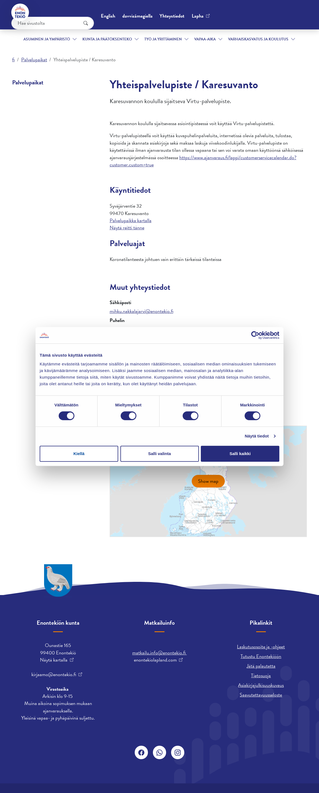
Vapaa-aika (200, 32)
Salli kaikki (240, 453)
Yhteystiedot (53, 12)
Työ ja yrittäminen (157, 32)
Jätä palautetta (261, 666)
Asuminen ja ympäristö (38, 32)
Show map (208, 481)
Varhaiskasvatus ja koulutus (247, 32)
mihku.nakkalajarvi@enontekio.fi (141, 311)
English (172, 12)
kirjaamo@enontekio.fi (53, 674)
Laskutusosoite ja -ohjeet (261, 646)
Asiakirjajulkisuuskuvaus (261, 685)
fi (13, 59)
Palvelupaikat (34, 59)
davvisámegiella (202, 12)
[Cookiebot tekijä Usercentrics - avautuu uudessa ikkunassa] (255, 335)
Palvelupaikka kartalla (131, 220)
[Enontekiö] (21, 12)
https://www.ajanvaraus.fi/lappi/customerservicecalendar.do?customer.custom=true (203, 161)
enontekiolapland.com (155, 659)
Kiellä (78, 453)
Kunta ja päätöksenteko (99, 32)
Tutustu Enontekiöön (260, 656)
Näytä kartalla (53, 659)
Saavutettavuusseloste (261, 694)
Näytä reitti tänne (127, 227)
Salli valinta (159, 453)
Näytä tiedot (257, 436)
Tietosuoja (261, 675)
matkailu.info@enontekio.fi (159, 652)
